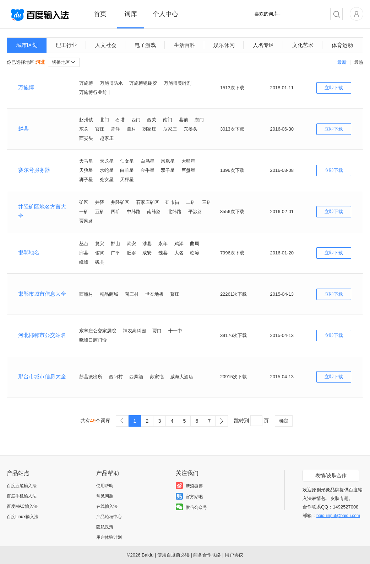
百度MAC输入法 (22, 506)
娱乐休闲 (224, 45)
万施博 (26, 87)
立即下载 (334, 87)
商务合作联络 (207, 555)
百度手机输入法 (22, 496)
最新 (342, 62)
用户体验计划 (109, 537)
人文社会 (105, 45)
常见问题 (104, 496)
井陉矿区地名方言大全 (42, 211)
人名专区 (263, 45)
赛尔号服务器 (34, 170)
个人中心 (165, 13)
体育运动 (342, 45)
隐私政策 (104, 527)
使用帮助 (104, 485)
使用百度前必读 (173, 555)
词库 (130, 13)
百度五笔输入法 (22, 485)
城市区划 (27, 45)
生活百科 (184, 45)
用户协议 (234, 555)
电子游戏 (145, 45)
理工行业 (66, 45)
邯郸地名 (28, 252)
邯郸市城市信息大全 (42, 294)
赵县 (23, 129)
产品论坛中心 (109, 516)
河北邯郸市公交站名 (42, 335)
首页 (100, 13)
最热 (358, 62)
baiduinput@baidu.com (338, 515)
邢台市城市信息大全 (42, 376)
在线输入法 (107, 506)
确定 (283, 420)
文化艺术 (303, 45)
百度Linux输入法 (22, 516)
